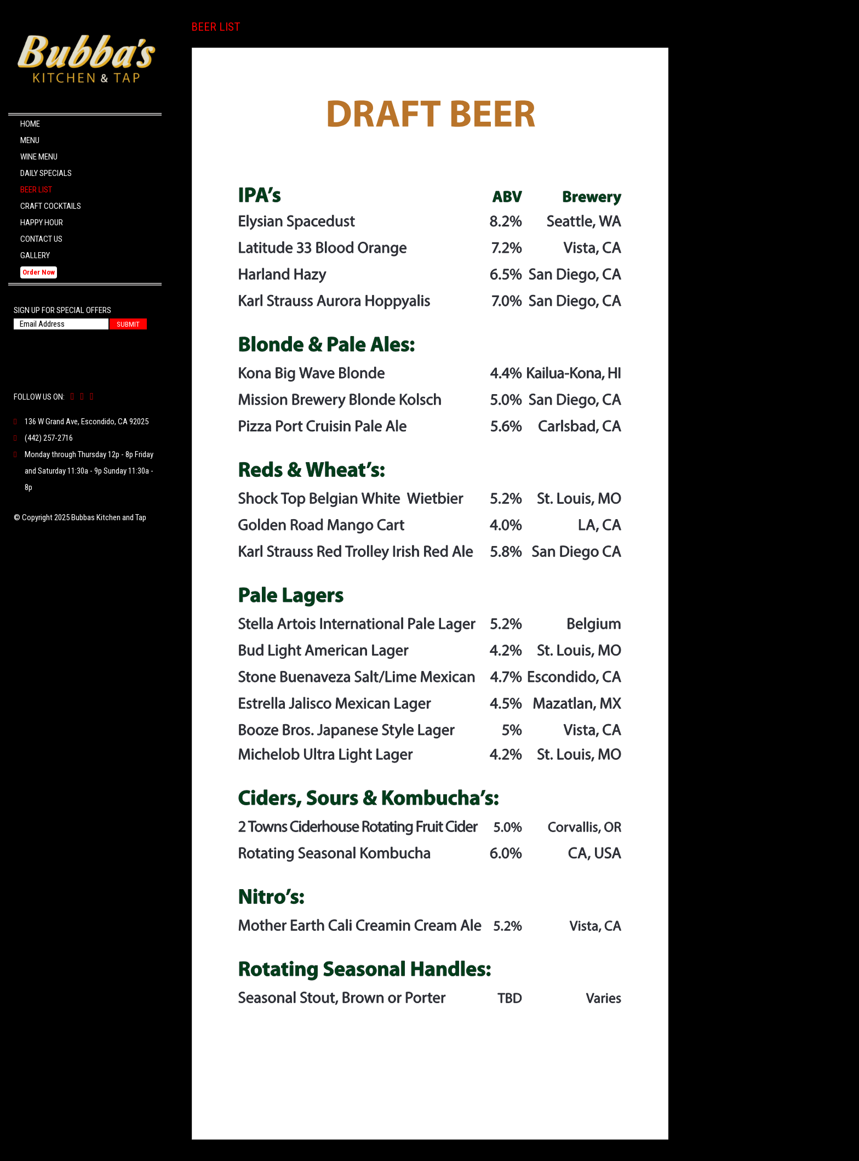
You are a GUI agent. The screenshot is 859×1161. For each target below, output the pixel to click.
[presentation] (80, 349)
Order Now (38, 272)
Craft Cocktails (50, 206)
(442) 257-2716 (49, 438)
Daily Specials (46, 173)
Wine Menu (39, 157)
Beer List (36, 190)
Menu (29, 140)
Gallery (35, 255)
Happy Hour (41, 222)
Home (30, 124)
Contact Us (41, 239)
